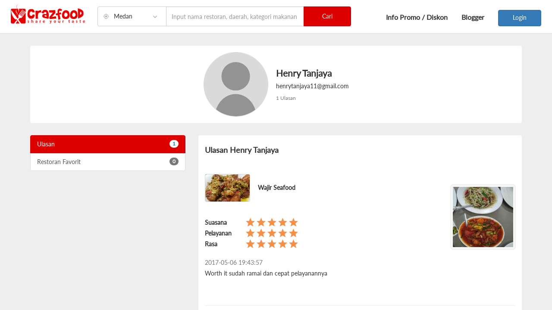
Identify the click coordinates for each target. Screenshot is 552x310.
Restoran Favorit (108, 161)
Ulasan (108, 144)
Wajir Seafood (276, 187)
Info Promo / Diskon (417, 17)
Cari (327, 16)
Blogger (472, 17)
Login (520, 17)
